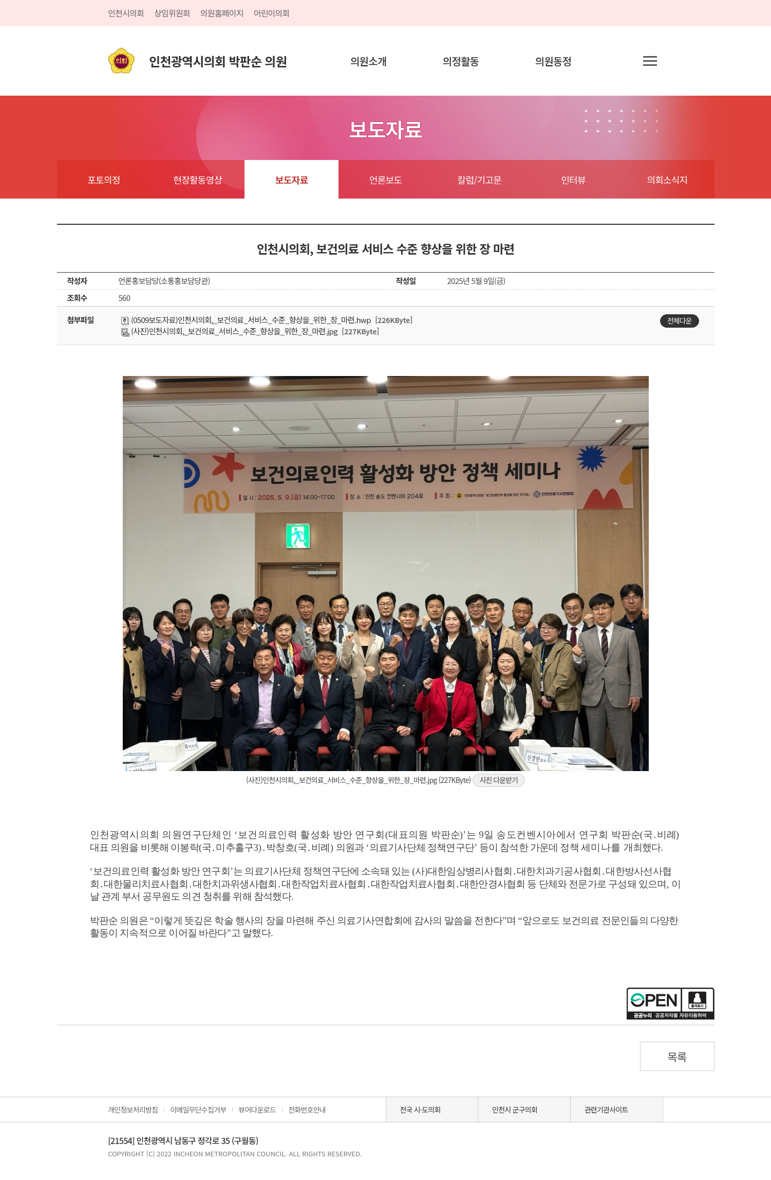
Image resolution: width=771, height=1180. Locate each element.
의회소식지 (667, 179)
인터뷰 (573, 179)
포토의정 (103, 179)
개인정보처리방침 (133, 1109)
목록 (677, 1056)
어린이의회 (272, 13)
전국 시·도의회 (420, 1109)
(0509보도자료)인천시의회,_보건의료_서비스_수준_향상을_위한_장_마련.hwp (246, 319)
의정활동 (461, 60)
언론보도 (385, 179)
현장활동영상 (197, 179)
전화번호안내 (307, 1109)
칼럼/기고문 (479, 179)
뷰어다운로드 (257, 1109)
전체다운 (679, 320)
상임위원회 (172, 13)
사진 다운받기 (499, 780)
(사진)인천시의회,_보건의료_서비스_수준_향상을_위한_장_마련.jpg (229, 331)
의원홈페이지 (221, 13)
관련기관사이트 (606, 1109)
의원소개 (368, 60)
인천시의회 (126, 13)
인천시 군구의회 (514, 1109)
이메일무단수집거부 (198, 1109)
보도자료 (291, 179)
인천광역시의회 (218, 61)
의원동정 (553, 60)
